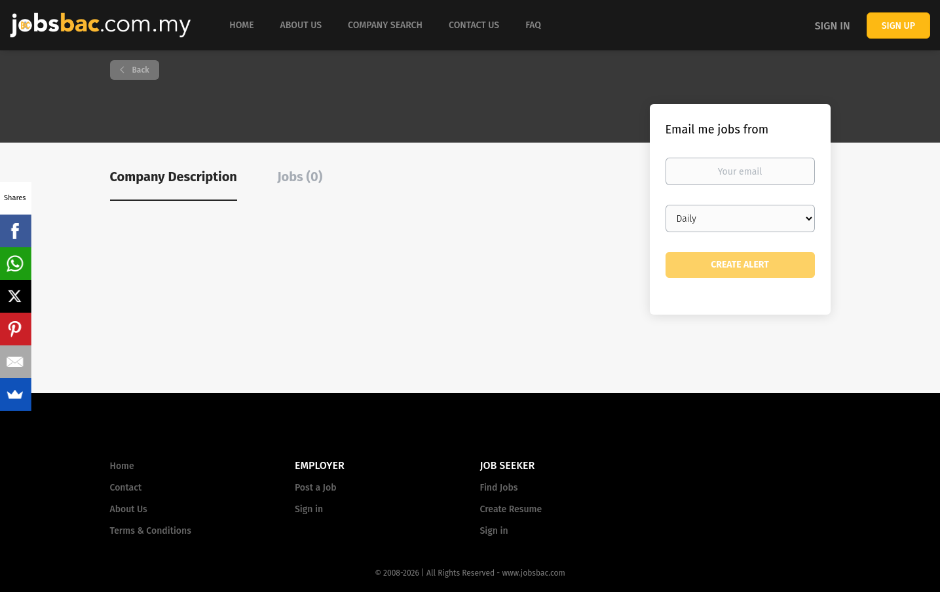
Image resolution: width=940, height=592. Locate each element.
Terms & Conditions (150, 530)
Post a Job (315, 487)
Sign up (898, 25)
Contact (126, 487)
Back (139, 70)
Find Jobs (499, 487)
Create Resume (511, 509)
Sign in (832, 26)
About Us (128, 509)
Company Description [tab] (173, 176)
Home (122, 466)
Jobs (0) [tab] (299, 176)
